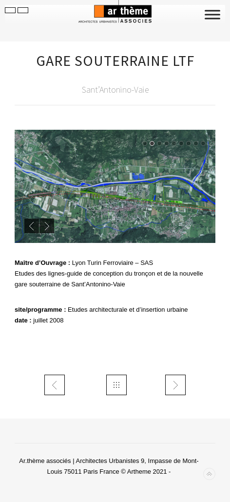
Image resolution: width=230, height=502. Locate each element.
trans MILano (175, 385)
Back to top (209, 474)
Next (46, 226)
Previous (31, 226)
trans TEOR (54, 385)
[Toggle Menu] (212, 14)
